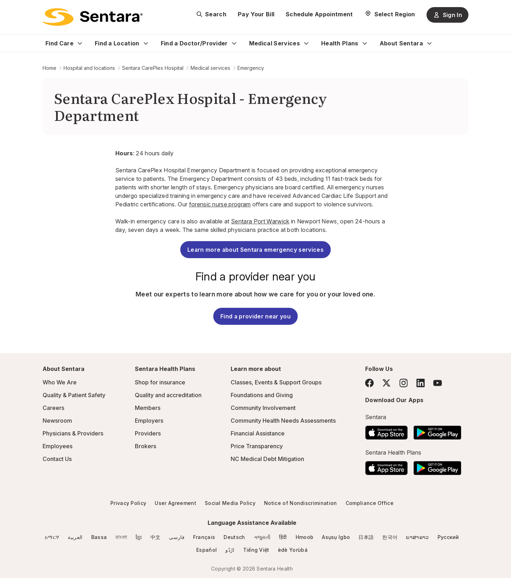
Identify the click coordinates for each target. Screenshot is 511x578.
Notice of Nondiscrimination (300, 503)
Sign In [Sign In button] (447, 14)
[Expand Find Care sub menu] (79, 43)
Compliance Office (370, 503)
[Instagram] (403, 383)
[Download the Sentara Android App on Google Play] (437, 430)
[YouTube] (437, 383)
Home (49, 68)
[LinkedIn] (420, 383)
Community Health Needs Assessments (283, 420)
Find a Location (117, 43)
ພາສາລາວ (417, 537)
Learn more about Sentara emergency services (255, 249)
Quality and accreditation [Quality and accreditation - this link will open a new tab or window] (168, 395)
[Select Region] (389, 14)
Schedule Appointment (319, 14)
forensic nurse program (220, 204)
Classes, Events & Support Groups (276, 382)
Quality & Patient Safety (74, 395)
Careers (53, 407)
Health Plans (339, 43)
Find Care (59, 43)
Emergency (250, 68)
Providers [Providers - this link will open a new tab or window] (148, 433)
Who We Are (60, 382)
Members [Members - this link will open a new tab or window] (147, 407)
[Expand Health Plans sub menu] (364, 43)
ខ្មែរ (139, 537)
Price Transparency (257, 446)
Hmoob (305, 537)
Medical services (210, 68)
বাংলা (121, 537)
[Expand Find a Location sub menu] (145, 43)
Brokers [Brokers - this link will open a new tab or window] (145, 446)
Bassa (99, 537)
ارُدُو (229, 550)
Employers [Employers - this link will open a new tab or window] (149, 420)
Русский (448, 537)
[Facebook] (369, 383)
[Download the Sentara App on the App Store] (386, 430)
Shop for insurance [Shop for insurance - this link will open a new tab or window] (160, 382)
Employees (57, 446)
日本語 (366, 537)
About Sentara (401, 43)
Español (206, 550)
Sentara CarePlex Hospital (152, 68)
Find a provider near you (255, 316)
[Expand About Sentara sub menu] (429, 43)
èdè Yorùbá (293, 550)
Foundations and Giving (262, 395)
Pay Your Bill (256, 14)
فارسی (177, 537)
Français (204, 537)
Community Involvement (263, 407)
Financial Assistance (258, 433)
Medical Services (274, 43)
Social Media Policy (230, 503)
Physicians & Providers (73, 433)
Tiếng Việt (256, 550)
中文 (155, 537)
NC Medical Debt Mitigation (267, 458)
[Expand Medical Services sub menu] (306, 43)
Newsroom (57, 420)
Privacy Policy (128, 503)
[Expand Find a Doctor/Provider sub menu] (234, 43)
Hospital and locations (89, 68)
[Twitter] (386, 383)
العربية (75, 537)
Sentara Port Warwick (260, 221)
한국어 (389, 537)
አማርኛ (52, 537)
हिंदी (283, 537)
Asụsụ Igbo (336, 537)
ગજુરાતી (262, 537)
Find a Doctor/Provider (194, 43)
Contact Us (57, 458)
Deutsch (234, 537)
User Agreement (175, 503)
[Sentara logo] (93, 17)
